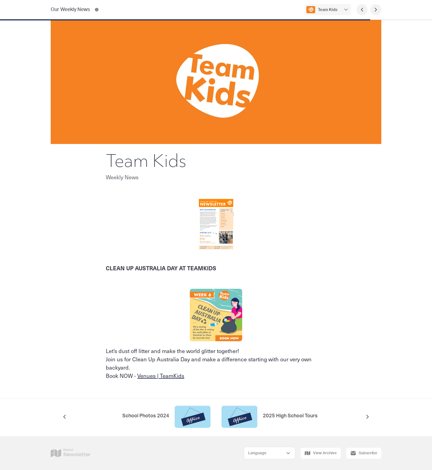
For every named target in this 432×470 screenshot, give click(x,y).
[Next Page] (375, 9)
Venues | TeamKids (160, 376)
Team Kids (327, 10)
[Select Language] (269, 453)
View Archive (321, 453)
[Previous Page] (362, 9)
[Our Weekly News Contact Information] (97, 10)
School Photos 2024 (145, 415)
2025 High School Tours (290, 415)
